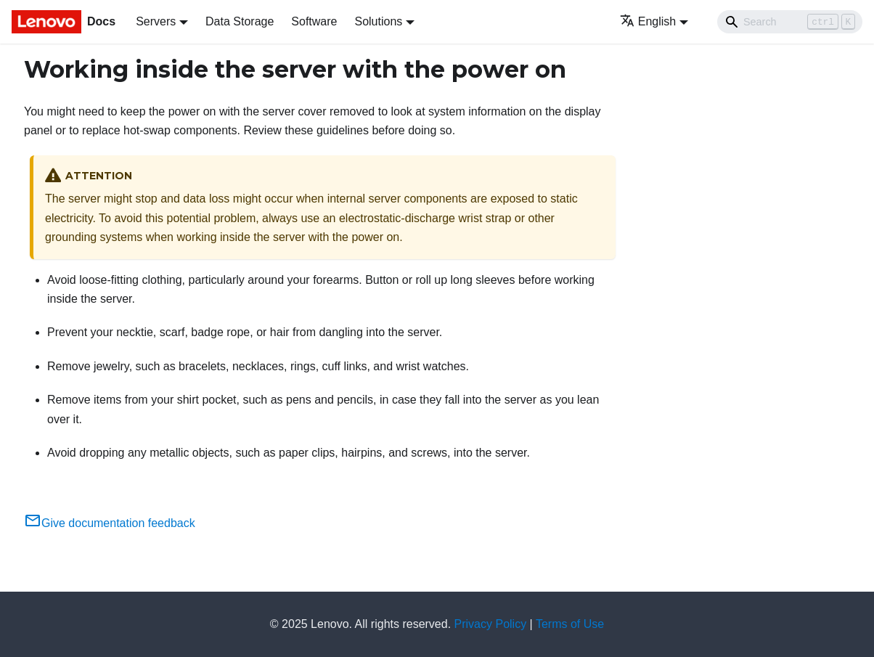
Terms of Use (570, 624)
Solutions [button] (378, 21)
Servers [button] (156, 21)
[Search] (789, 21)
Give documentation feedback (109, 523)
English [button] (648, 21)
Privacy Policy (490, 624)
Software (314, 21)
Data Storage (239, 21)
